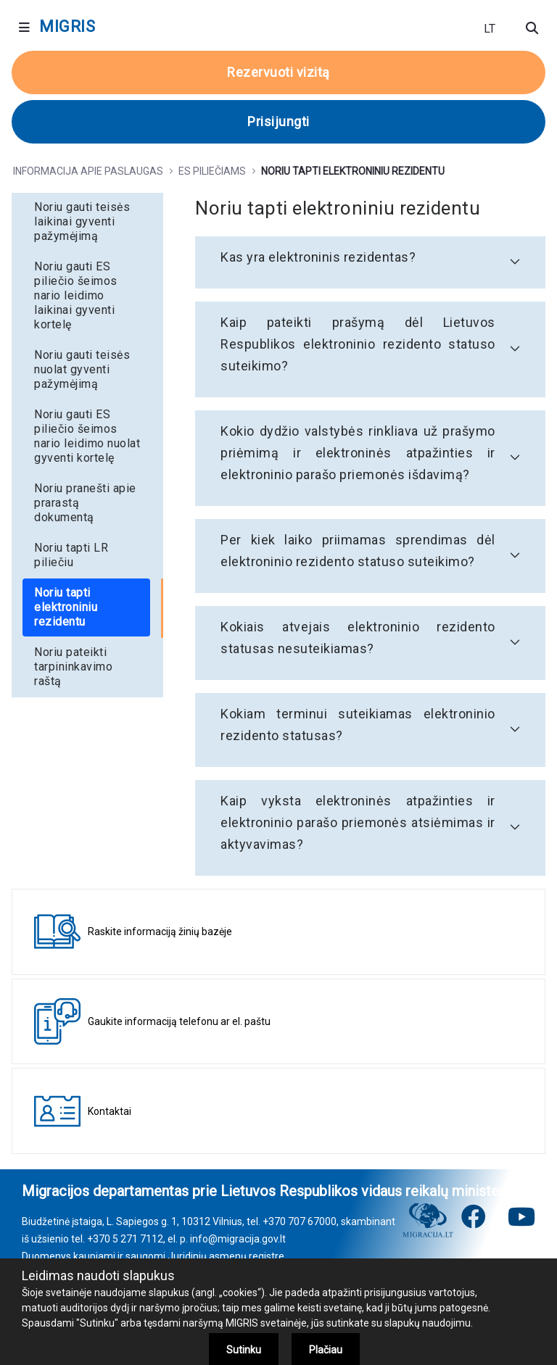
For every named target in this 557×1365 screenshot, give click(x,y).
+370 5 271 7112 (125, 1239)
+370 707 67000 (300, 1221)
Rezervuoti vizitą (278, 72)
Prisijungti (278, 121)
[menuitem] (87, 222)
